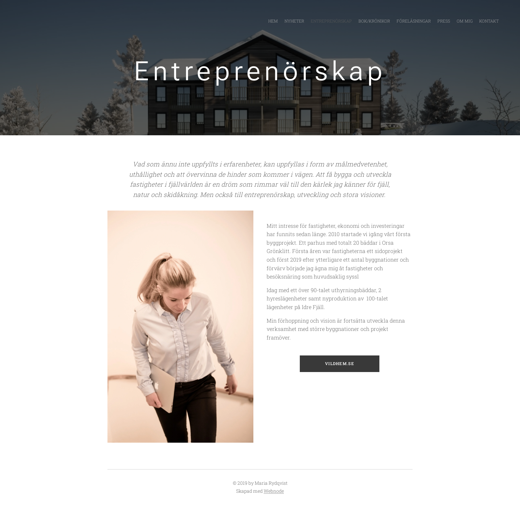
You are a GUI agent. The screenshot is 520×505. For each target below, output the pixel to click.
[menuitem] (453, 21)
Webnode (274, 491)
